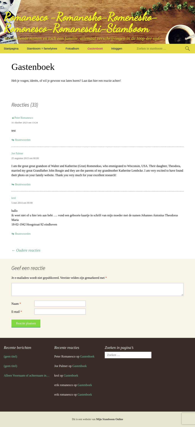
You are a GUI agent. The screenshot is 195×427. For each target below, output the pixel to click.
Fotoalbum (72, 48)
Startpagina (11, 48)
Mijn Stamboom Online (109, 419)
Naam (16, 303)
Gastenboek (95, 48)
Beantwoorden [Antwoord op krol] (23, 233)
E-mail (16, 311)
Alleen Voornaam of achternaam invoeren (27, 375)
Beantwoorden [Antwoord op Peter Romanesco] (23, 139)
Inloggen (116, 48)
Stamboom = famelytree (42, 48)
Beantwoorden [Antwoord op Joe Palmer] (23, 184)
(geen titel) (10, 356)
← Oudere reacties (25, 250)
